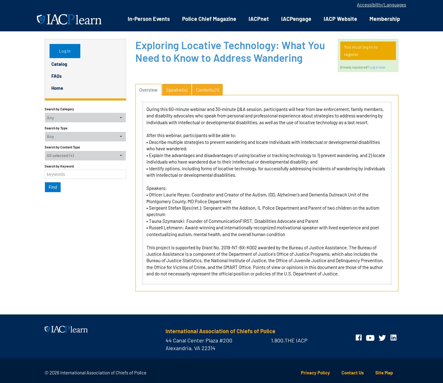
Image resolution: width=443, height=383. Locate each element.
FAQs (56, 76)
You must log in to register (361, 50)
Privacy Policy (315, 372)
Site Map (384, 372)
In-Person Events (149, 19)
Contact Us (352, 372)
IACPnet (259, 19)
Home (57, 88)
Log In (65, 50)
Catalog (59, 64)
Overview (148, 90)
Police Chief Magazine (209, 19)
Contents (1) (207, 90)
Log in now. (377, 67)
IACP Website (340, 19)
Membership (384, 19)
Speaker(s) (176, 90)
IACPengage (296, 19)
